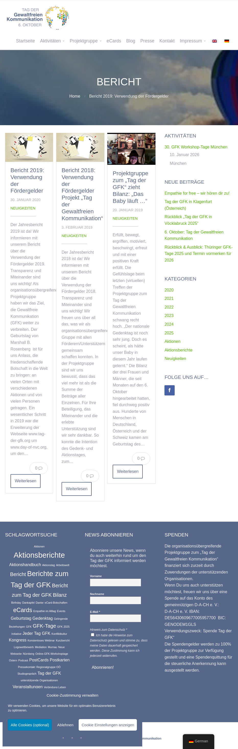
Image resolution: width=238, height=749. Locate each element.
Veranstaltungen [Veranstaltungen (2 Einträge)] (28, 686)
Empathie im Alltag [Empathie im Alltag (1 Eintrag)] (44, 611)
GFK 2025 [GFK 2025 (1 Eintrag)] (63, 626)
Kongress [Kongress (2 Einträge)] (18, 640)
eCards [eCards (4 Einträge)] (22, 610)
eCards (114, 40)
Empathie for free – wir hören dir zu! (196, 193)
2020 (169, 290)
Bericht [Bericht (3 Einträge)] (18, 574)
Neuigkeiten (22, 208)
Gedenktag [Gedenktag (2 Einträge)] (42, 618)
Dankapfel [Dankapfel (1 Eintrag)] (28, 602)
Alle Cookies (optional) (30, 725)
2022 (169, 307)
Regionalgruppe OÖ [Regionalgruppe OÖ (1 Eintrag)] (48, 667)
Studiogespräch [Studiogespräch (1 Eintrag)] (26, 673)
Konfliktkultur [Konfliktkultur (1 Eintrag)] (59, 633)
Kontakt (167, 40)
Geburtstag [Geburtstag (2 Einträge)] (21, 618)
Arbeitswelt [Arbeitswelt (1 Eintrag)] (62, 565)
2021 (169, 298)
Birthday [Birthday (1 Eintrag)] (16, 602)
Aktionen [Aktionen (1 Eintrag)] (39, 546)
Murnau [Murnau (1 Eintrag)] (52, 647)
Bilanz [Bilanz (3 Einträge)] (60, 595)
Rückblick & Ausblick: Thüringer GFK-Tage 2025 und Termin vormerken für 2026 (198, 253)
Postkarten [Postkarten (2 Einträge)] (60, 660)
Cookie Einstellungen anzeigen (107, 725)
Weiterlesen (25, 481)
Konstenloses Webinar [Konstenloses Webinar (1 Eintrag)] (41, 640)
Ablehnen (65, 725)
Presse (147, 40)
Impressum (191, 40)
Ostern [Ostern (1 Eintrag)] (13, 660)
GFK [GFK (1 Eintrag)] (29, 626)
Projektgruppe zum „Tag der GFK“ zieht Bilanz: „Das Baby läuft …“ (130, 187)
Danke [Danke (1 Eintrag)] (40, 602)
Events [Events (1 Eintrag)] (61, 611)
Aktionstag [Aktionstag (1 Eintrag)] (48, 565)
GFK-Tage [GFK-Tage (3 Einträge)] (44, 626)
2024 (169, 324)
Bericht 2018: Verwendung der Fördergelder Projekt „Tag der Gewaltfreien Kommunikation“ (82, 194)
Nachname (97, 593)
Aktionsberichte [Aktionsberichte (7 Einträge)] (39, 555)
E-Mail (95, 611)
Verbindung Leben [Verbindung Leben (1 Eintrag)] (55, 687)
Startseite (25, 40)
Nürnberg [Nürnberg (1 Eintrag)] (28, 653)
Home (74, 96)
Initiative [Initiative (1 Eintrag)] (16, 633)
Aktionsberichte (178, 350)
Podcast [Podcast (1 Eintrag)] (23, 660)
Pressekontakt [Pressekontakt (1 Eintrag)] (26, 667)
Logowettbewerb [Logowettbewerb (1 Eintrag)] (24, 647)
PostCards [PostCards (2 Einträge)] (39, 660)
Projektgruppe (84, 40)
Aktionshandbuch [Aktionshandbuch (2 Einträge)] (25, 564)
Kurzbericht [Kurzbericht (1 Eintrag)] (63, 640)
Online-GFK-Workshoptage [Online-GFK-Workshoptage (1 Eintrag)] (51, 653)
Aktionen (172, 341)
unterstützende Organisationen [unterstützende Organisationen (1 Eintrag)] (39, 680)
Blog (130, 40)
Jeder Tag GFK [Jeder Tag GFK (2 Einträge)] (36, 633)
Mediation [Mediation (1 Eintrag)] (41, 647)
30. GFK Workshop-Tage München (195, 147)
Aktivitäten (50, 40)
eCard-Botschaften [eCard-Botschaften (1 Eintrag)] (56, 602)
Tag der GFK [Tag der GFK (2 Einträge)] (49, 673)
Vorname (96, 576)
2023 (169, 315)
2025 (169, 333)
